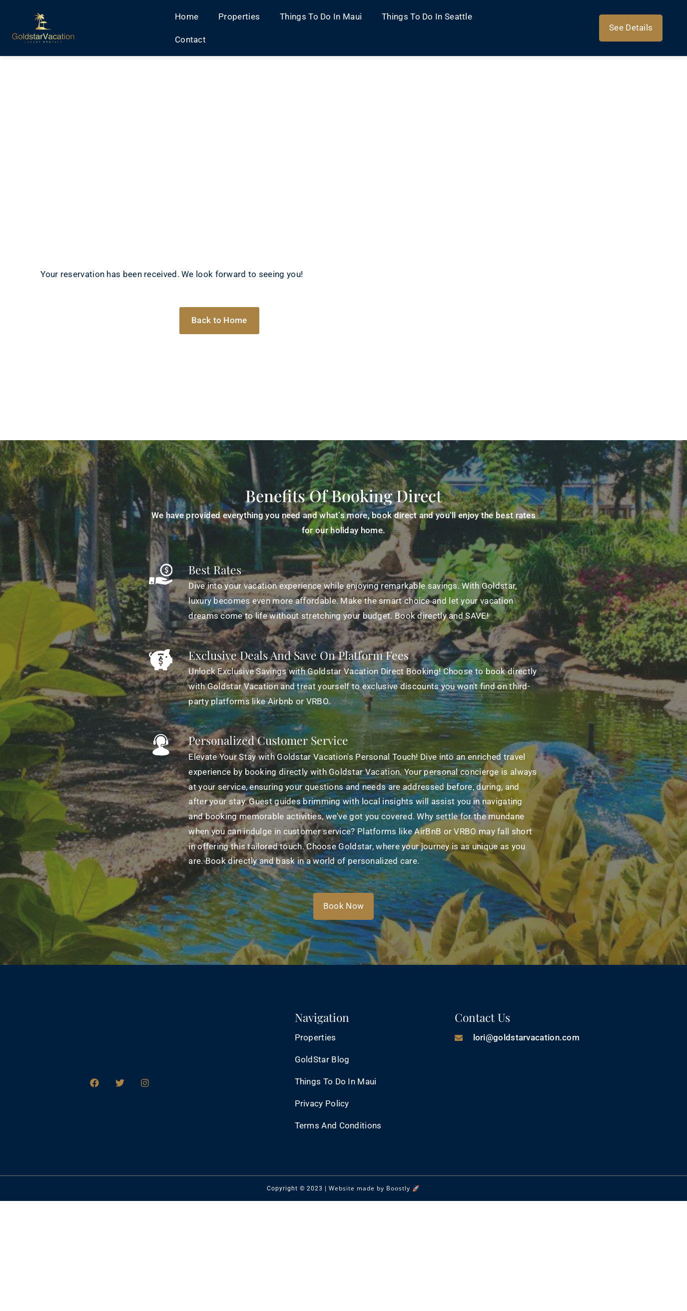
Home (186, 17)
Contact (190, 40)
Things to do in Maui (321, 17)
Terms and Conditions (338, 1125)
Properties (239, 17)
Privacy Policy (322, 1103)
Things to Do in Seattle (427, 17)
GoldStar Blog (322, 1059)
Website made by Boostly (369, 1188)
